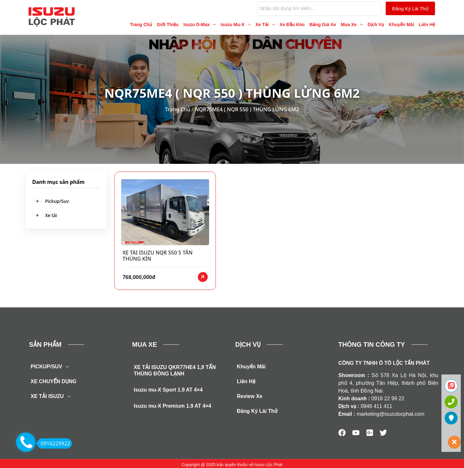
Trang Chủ (141, 24)
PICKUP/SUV (51, 369)
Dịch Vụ (376, 24)
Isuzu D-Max (199, 24)
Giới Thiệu (168, 24)
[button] (199, 24)
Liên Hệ (427, 24)
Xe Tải (265, 24)
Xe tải (51, 216)
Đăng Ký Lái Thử (257, 413)
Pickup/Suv (57, 201)
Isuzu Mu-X (236, 24)
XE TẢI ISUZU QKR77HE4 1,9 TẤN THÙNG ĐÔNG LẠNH (175, 373)
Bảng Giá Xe (322, 24)
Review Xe (249, 399)
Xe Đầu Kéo (292, 24)
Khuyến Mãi (401, 24)
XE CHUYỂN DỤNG (53, 384)
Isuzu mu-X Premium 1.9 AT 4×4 (172, 408)
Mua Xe (352, 24)
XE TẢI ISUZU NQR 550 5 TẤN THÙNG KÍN (157, 256)
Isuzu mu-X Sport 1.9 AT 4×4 (168, 392)
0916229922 (53, 443)
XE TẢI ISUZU (52, 399)
